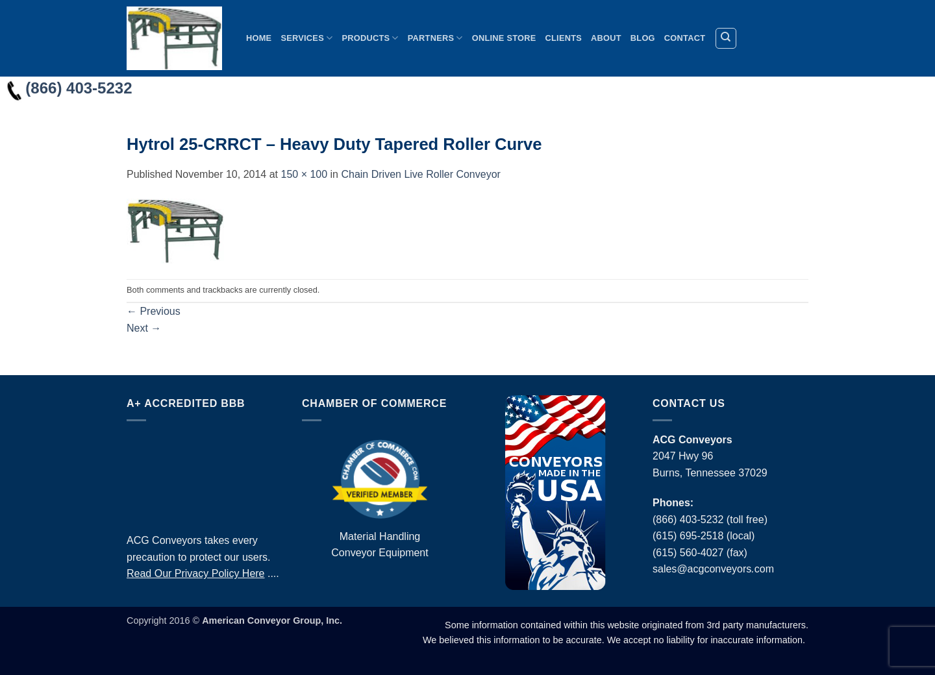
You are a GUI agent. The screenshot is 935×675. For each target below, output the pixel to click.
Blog (642, 38)
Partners (435, 38)
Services (306, 38)
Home (258, 38)
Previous (154, 311)
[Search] (726, 38)
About (606, 38)
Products (370, 38)
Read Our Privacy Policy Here (196, 573)
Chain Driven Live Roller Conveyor (420, 174)
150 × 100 (303, 174)
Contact (684, 38)
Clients (563, 38)
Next (144, 328)
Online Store (504, 38)
